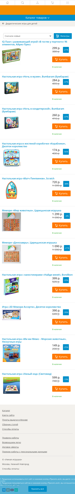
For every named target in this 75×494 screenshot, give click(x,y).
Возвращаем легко (11, 442)
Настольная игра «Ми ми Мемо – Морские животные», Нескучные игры (34, 340)
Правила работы (10, 437)
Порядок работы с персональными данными (24, 451)
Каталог (6, 410)
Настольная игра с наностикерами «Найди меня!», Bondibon (37, 274)
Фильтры (62, 36)
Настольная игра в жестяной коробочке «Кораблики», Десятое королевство (34, 145)
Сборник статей (10, 424)
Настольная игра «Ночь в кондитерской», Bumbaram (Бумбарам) (33, 110)
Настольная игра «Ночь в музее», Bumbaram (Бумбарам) (35, 76)
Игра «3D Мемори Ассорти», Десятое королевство (31, 307)
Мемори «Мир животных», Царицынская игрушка (31, 210)
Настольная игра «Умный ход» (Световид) (26, 374)
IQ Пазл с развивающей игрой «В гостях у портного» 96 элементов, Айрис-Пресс (34, 43)
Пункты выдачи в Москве (15, 419)
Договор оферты (10, 447)
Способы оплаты (10, 429)
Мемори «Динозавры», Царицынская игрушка (29, 242)
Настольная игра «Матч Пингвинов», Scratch (28, 178)
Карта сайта (8, 415)
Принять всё (37, 488)
